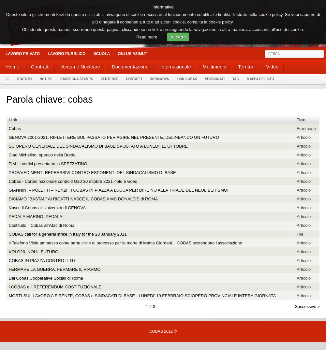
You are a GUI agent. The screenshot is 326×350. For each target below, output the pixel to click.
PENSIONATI (215, 79)
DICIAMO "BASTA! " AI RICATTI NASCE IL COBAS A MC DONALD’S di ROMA (83, 199)
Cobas (15, 128)
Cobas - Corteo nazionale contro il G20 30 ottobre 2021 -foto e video (73, 181)
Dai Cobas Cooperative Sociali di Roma (46, 278)
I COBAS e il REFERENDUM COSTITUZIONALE (55, 286)
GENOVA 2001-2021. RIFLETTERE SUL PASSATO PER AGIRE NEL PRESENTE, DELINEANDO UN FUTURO (114, 137)
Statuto (24, 79)
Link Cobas (187, 79)
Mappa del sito (260, 79)
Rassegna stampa (76, 79)
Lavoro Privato (23, 53)
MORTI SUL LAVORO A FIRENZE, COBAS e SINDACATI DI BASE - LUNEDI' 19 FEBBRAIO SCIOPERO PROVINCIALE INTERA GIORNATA (142, 295)
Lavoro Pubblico (66, 53)
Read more (146, 37)
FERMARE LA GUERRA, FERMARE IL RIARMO (55, 269)
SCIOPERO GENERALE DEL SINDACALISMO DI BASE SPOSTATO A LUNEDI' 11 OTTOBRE (98, 146)
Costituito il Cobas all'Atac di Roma (42, 225)
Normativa (159, 79)
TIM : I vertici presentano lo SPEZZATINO (48, 163)
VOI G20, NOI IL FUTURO (34, 251)
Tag (235, 79)
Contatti (134, 79)
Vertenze (109, 79)
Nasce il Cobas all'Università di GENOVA (47, 207)
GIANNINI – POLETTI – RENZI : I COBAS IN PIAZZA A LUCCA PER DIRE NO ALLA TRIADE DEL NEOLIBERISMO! (119, 190)
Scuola (102, 53)
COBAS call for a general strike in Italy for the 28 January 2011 (68, 234)
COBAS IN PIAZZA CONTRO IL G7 (42, 260)
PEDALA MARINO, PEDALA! (36, 216)
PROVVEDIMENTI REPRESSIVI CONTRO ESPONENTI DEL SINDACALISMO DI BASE (92, 172)
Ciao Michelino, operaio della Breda (42, 155)
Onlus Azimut (132, 53)
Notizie (46, 79)
